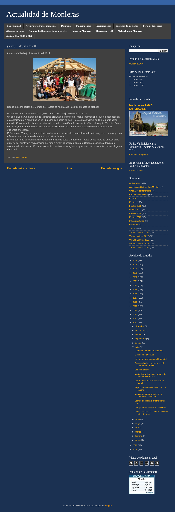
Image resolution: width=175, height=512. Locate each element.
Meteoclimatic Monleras (130, 31)
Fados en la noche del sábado (149, 350)
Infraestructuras (136, 221)
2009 (135, 449)
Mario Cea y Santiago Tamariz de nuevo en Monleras (150, 375)
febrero (139, 436)
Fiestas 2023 (135, 209)
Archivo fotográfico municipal (41, 26)
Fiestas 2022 (135, 206)
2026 (135, 260)
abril (137, 427)
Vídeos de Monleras (81, 31)
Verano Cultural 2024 (139, 243)
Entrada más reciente (21, 168)
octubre (139, 334)
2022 (135, 277)
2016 (135, 302)
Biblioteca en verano (144, 355)
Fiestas (132, 202)
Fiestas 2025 (135, 217)
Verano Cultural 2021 (139, 232)
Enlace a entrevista (137, 170)
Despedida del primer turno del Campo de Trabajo (149, 364)
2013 (135, 314)
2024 (135, 269)
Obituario (133, 225)
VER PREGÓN (136, 64)
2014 (135, 310)
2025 (135, 264)
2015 (135, 306)
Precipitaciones (103, 26)
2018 (135, 293)
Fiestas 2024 (135, 213)
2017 (135, 298)
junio (137, 419)
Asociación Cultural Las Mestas (144, 187)
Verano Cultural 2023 (139, 240)
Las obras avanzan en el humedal (151, 359)
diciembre (140, 326)
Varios (132, 228)
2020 (135, 285)
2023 (135, 273)
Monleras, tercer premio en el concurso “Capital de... (148, 395)
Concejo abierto (142, 370)
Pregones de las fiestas (127, 26)
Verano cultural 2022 (139, 236)
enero (138, 440)
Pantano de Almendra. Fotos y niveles (48, 31)
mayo (138, 423)
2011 (135, 322)
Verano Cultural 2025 (139, 247)
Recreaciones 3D (104, 31)
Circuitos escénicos (138, 194)
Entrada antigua (111, 168)
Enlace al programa (138, 155)
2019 (135, 289)
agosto (138, 343)
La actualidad (14, 26)
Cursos (132, 198)
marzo (138, 432)
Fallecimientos (83, 26)
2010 (135, 445)
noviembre (140, 330)
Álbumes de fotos (15, 31)
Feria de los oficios (152, 26)
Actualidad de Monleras (42, 14)
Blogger (108, 505)
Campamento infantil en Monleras (150, 407)
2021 (135, 281)
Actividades (21, 157)
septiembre (140, 338)
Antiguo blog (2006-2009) (19, 36)
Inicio (68, 168)
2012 (135, 318)
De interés (66, 26)
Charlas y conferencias (140, 191)
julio (137, 347)
